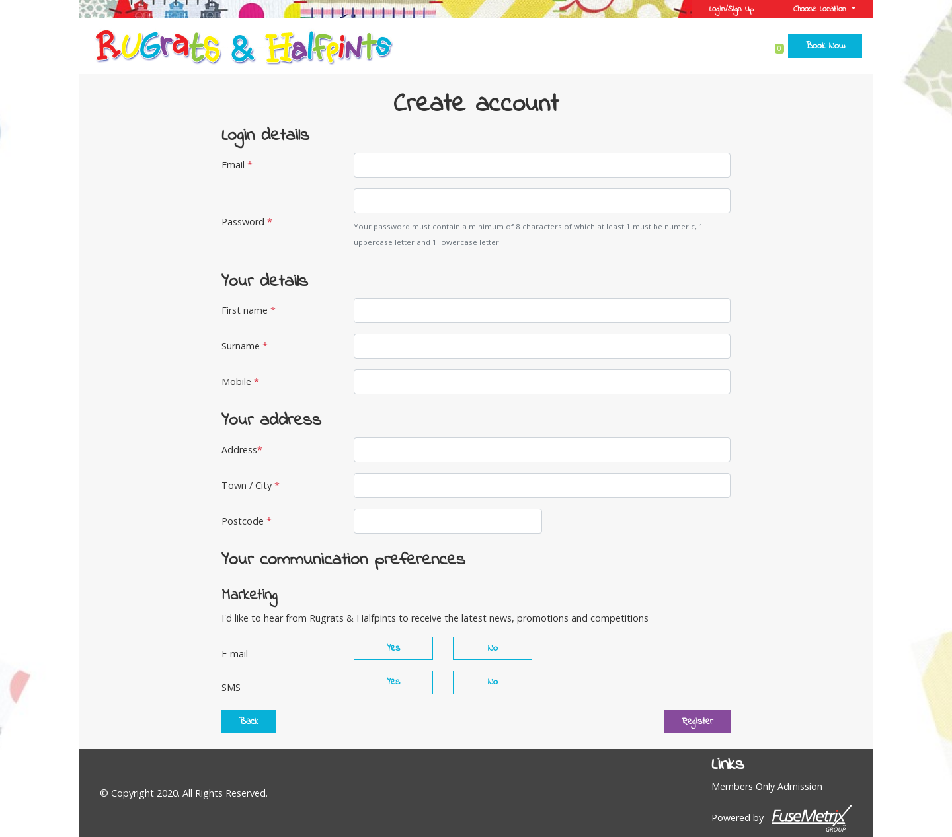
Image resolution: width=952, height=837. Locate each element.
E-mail (234, 653)
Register (697, 722)
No (493, 648)
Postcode (246, 521)
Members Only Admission (766, 786)
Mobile (240, 381)
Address (241, 449)
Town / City (250, 485)
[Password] (542, 200)
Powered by (781, 818)
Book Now (825, 46)
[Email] (542, 165)
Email (237, 165)
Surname (244, 346)
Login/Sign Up (731, 9)
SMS (231, 687)
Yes (393, 648)
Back (248, 722)
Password (246, 221)
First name (248, 310)
